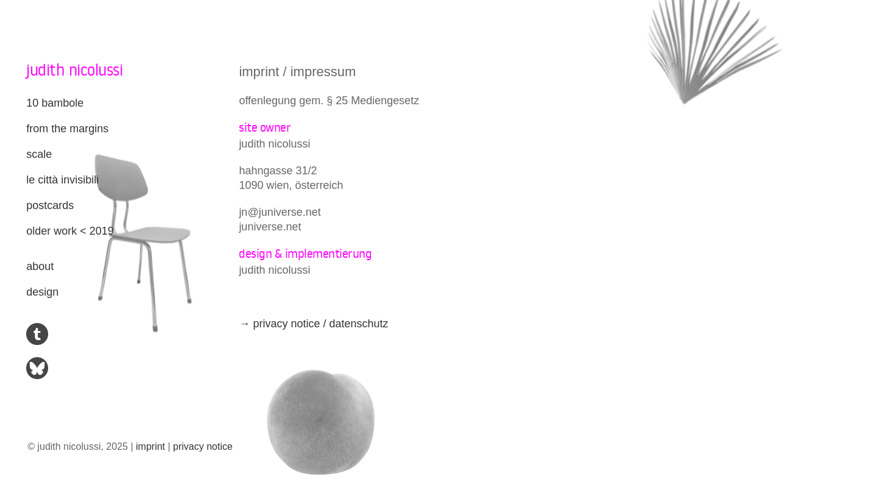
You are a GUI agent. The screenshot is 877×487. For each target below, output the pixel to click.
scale (39, 154)
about (40, 266)
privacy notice (203, 446)
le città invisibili (62, 180)
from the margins (67, 129)
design (42, 292)
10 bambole (54, 103)
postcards (50, 205)
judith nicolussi (74, 69)
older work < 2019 (70, 231)
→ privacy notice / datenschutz (313, 324)
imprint (150, 446)
